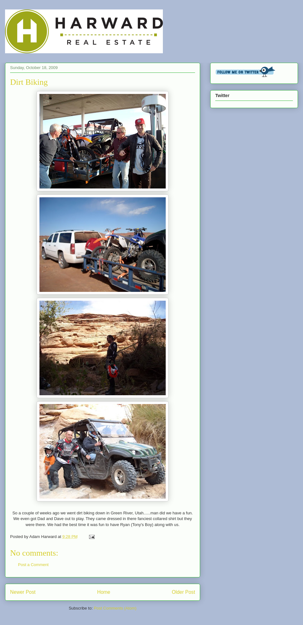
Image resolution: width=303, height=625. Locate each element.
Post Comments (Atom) (115, 608)
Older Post (183, 592)
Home (103, 592)
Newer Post (23, 592)
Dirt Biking (29, 82)
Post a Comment (33, 564)
